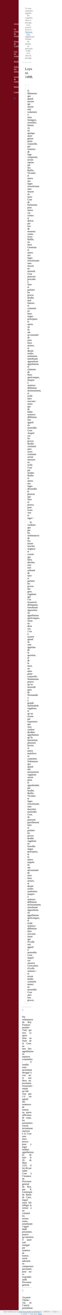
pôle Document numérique (30, 1312)
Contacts (17, 92)
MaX (40, 1314)
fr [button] (15, 98)
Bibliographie (19, 87)
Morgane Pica (28, 33)
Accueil (17, 24)
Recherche (18, 61)
